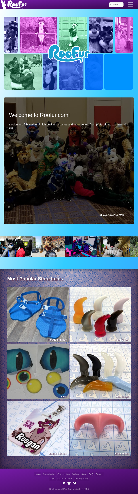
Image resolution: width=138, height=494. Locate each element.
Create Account (64, 478)
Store (84, 474)
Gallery (75, 474)
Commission (49, 474)
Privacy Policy (81, 478)
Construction (63, 474)
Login (52, 478)
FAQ (91, 474)
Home (38, 474)
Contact (99, 474)
